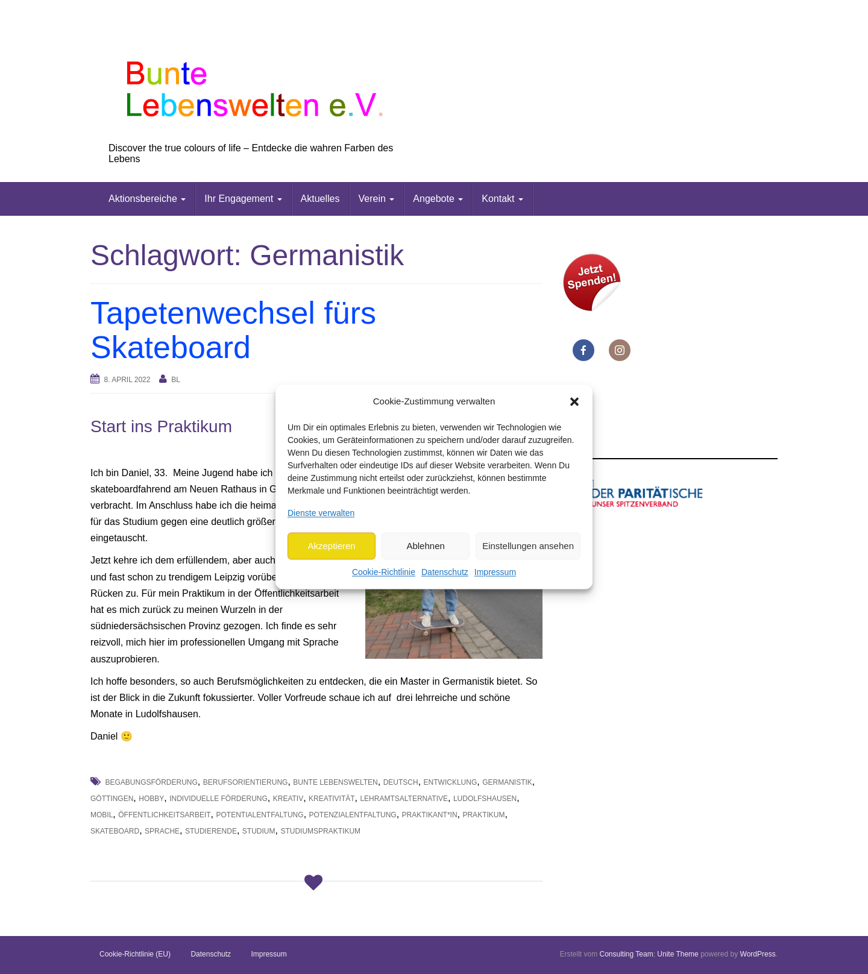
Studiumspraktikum (320, 831)
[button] (574, 401)
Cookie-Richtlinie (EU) (135, 954)
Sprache (162, 831)
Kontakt (502, 198)
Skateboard (114, 831)
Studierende (211, 831)
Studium (258, 831)
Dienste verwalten (321, 513)
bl (175, 379)
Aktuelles (320, 198)
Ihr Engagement (242, 198)
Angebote (438, 198)
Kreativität (331, 798)
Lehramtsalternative (404, 798)
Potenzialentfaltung (353, 815)
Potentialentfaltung (259, 815)
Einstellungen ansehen (528, 546)
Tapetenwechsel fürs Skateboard (233, 330)
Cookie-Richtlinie (383, 572)
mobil (101, 815)
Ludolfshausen (485, 798)
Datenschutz (444, 572)
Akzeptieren (331, 546)
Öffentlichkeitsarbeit (164, 815)
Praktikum (483, 815)
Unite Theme (677, 954)
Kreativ (288, 798)
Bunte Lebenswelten (335, 782)
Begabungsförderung (151, 782)
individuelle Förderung (218, 798)
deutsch (400, 782)
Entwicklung (450, 782)
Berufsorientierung (245, 782)
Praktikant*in (430, 815)
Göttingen (111, 798)
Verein (377, 198)
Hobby (151, 798)
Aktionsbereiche (147, 198)
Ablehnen (425, 546)
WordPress (758, 954)
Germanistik (507, 782)
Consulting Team (626, 954)
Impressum (495, 572)
